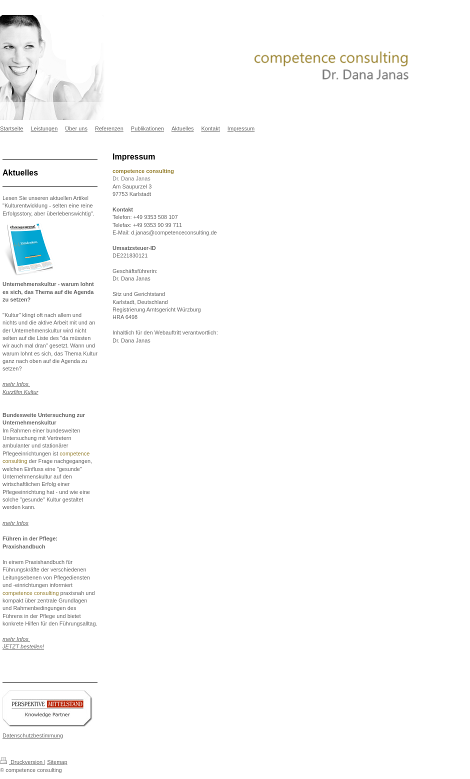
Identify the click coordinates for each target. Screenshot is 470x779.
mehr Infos (15, 523)
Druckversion (22, 762)
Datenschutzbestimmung (32, 735)
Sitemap (57, 762)
